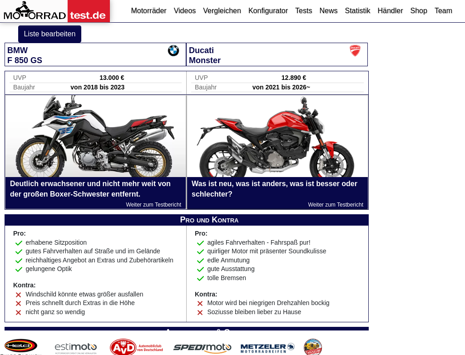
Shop (419, 11)
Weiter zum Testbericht (153, 205)
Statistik (357, 11)
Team (443, 11)
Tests (303, 11)
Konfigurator (268, 11)
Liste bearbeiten (50, 34)
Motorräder (148, 11)
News (328, 11)
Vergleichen (222, 11)
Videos (185, 11)
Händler (390, 11)
